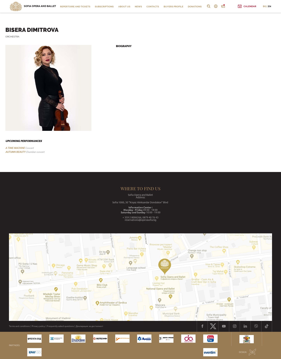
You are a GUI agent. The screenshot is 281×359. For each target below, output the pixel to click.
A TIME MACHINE (15, 148)
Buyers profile (173, 6)
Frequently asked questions (60, 326)
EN (269, 6)
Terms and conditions (19, 326)
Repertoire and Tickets (75, 6)
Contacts (152, 6)
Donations (195, 6)
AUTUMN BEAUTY (15, 152)
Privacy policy (38, 326)
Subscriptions (104, 6)
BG (264, 6)
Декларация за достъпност (89, 326)
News (138, 6)
